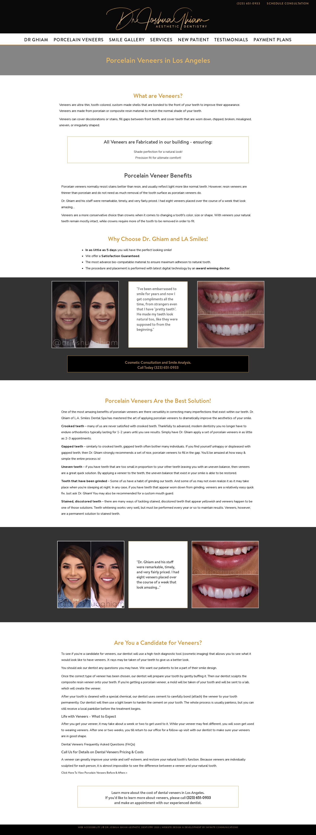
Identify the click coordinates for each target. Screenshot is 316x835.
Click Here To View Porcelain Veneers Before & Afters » (94, 773)
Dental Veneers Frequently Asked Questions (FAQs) (98, 744)
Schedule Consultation (288, 3)
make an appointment (138, 802)
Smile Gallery (127, 40)
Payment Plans (273, 40)
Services (161, 40)
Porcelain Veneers (79, 40)
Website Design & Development (182, 827)
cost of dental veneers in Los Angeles (175, 792)
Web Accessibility (89, 827)
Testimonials (231, 40)
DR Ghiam (36, 40)
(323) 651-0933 (248, 3)
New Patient (193, 40)
